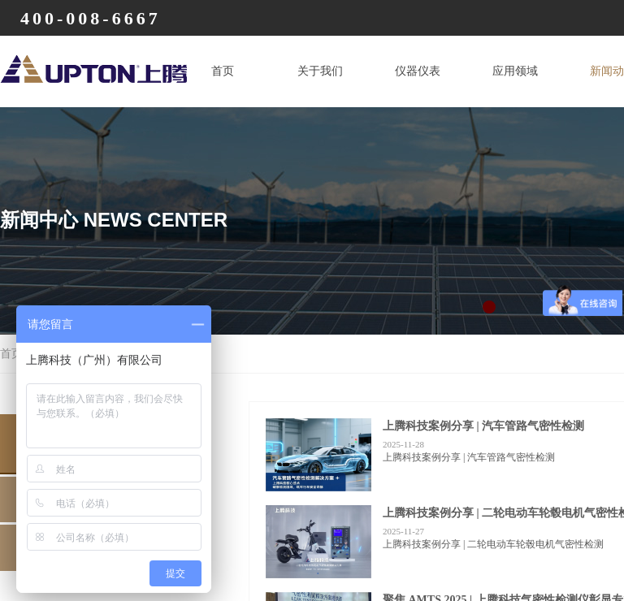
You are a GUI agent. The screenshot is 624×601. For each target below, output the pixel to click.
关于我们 (320, 71)
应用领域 (515, 71)
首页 (222, 71)
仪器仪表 (417, 71)
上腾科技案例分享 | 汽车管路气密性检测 (483, 426)
